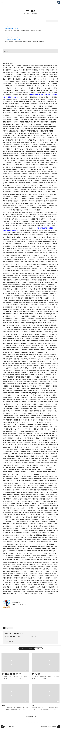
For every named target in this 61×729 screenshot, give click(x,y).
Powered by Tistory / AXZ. (9, 726)
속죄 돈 (33, 639)
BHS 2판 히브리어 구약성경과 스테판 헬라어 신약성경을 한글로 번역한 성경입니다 (24, 41)
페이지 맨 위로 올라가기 (59, 727)
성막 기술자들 (34, 637)
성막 (12, 633)
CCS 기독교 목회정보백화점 (12, 28)
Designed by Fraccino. (52, 726)
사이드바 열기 (2, 2)
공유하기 (30, 648)
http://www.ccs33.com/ (10, 26)
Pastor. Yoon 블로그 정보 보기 (59, 2)
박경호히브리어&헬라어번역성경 (13, 39)
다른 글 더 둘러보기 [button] (29, 716)
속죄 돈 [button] (46, 698)
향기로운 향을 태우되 (9, 641)
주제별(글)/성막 (34, 13)
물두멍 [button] (15, 698)
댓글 (22, 648)
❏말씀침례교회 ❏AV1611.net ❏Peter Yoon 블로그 (2, 727)
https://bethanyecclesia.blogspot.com (13, 37)
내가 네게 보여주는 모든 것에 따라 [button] (15, 667)
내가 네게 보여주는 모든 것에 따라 (12, 637)
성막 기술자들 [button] (46, 667)
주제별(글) (7, 633)
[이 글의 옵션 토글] (4, 628)
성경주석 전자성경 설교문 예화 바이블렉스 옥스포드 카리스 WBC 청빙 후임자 (23, 30)
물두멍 (6, 639)
